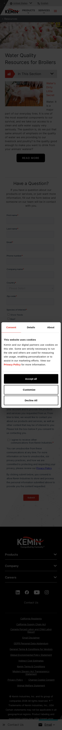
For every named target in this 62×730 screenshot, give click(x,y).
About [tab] (50, 327)
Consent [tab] (11, 327)
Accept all (31, 378)
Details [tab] (31, 327)
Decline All (31, 400)
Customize (31, 389)
